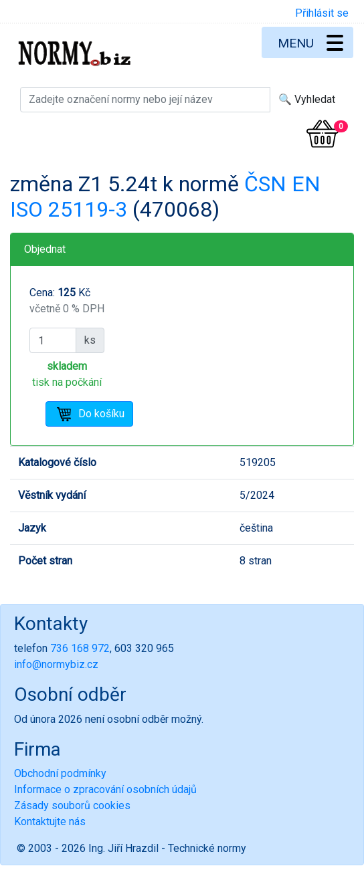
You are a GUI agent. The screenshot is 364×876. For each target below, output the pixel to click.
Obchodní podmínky (60, 773)
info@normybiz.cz (56, 664)
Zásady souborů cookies (72, 805)
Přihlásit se (322, 13)
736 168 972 (80, 648)
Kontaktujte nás (50, 821)
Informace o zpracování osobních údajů (105, 789)
